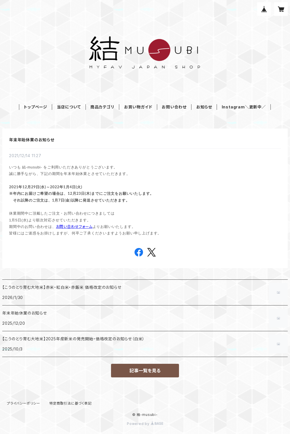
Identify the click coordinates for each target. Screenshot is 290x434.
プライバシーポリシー (23, 403)
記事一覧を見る (145, 370)
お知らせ (204, 106)
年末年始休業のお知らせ (31, 139)
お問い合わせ (174, 106)
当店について (69, 106)
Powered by (145, 424)
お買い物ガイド (138, 106)
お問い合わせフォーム (74, 226)
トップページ (35, 106)
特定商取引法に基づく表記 (70, 403)
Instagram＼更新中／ (244, 106)
